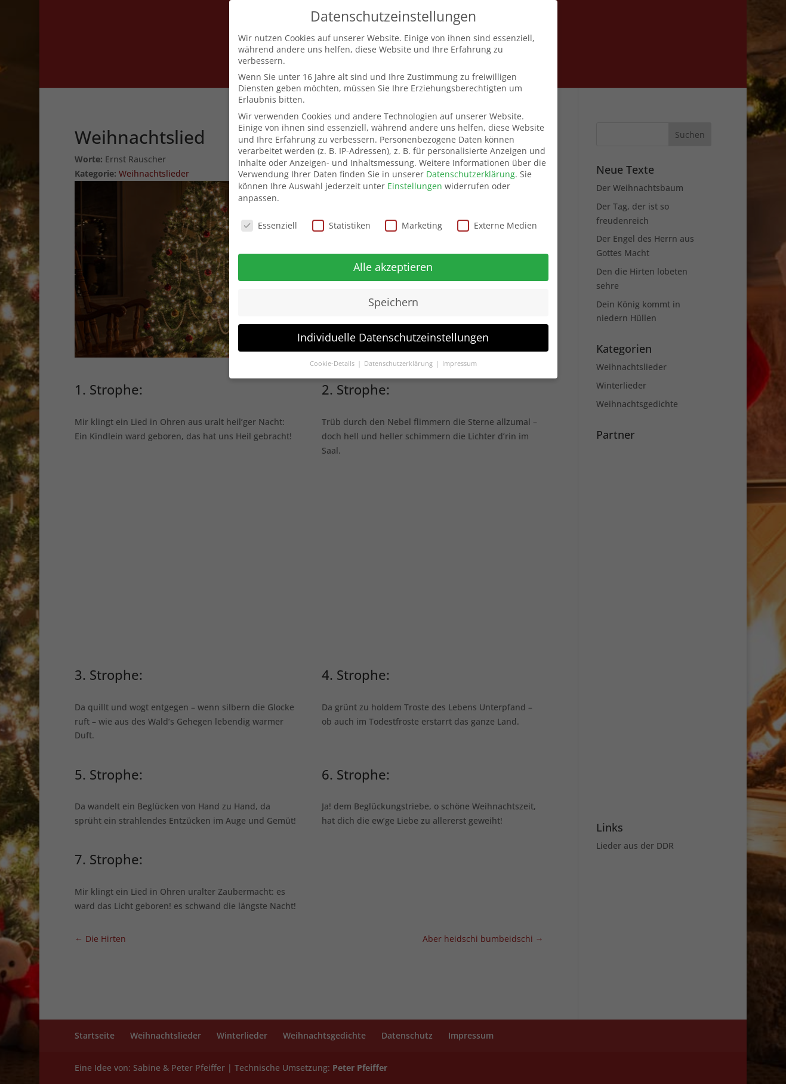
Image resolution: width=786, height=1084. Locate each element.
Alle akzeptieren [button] (393, 267)
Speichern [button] (393, 302)
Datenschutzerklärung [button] (399, 363)
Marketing (413, 225)
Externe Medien (497, 225)
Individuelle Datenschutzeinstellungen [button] (393, 337)
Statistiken (341, 225)
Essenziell (269, 225)
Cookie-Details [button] (333, 363)
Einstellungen (414, 186)
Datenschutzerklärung (470, 174)
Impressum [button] (459, 363)
